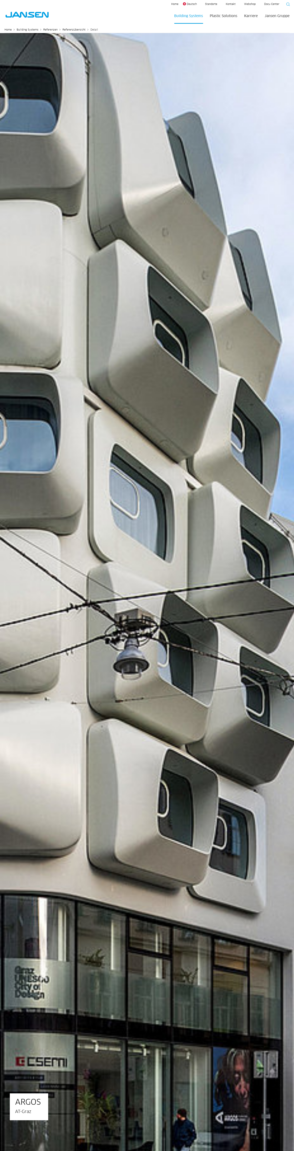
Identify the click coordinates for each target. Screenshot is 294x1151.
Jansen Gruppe (277, 16)
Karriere (251, 16)
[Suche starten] (287, 5)
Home (174, 4)
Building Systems (188, 16)
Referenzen (50, 30)
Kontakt (231, 4)
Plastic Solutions (223, 16)
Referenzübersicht (73, 30)
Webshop (250, 4)
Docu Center (271, 4)
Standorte (211, 4)
